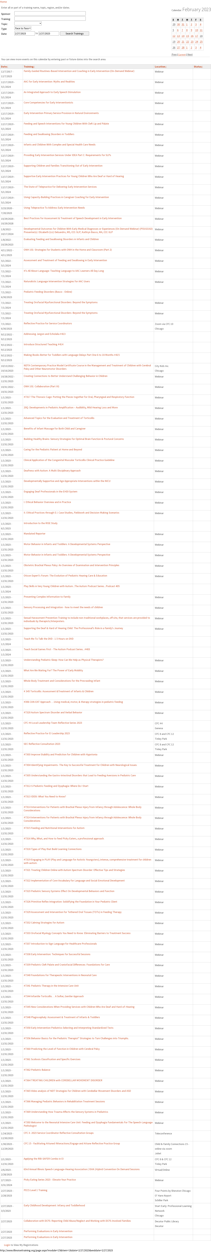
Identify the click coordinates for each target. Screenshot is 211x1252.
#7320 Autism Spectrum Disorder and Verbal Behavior (53, 712)
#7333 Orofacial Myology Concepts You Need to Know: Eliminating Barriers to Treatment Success (77, 933)
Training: (6, 19)
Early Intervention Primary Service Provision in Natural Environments (61, 113)
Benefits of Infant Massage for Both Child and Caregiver (55, 428)
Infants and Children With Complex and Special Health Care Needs (60, 144)
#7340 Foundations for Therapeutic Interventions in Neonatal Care (60, 975)
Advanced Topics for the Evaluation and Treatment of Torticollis (59, 418)
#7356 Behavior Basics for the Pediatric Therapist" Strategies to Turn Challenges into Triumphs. (76, 1038)
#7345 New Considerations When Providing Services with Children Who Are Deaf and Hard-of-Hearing (79, 1006)
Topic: (4, 24)
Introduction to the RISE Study (40, 523)
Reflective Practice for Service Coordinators (48, 323)
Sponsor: (6, 14)
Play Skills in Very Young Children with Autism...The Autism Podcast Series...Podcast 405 (72, 586)
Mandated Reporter (34, 533)
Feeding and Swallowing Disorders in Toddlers (49, 134)
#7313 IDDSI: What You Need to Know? (45, 796)
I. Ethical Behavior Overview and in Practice (47, 502)
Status (198, 66)
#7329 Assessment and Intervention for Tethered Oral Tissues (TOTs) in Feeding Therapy (72, 912)
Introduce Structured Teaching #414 (43, 344)
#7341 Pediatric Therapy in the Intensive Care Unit (51, 985)
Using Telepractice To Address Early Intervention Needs (54, 207)
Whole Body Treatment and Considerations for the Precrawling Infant (62, 680)
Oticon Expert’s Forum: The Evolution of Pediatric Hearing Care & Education (65, 575)
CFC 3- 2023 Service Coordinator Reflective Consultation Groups (59, 1133)
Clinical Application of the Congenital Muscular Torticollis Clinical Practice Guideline (69, 460)
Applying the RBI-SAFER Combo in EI (44, 1158)
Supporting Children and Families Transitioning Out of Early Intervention (63, 165)
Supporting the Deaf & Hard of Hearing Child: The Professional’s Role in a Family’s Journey (73, 628)
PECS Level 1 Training (35, 1190)
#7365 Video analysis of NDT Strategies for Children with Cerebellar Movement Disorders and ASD (77, 1090)
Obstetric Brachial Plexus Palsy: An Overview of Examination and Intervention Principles (71, 565)
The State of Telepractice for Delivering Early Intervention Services (60, 186)
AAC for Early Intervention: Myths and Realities (49, 81)
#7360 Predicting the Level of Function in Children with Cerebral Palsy (62, 1048)
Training (29, 66)
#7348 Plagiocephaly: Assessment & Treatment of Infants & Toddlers (62, 1017)
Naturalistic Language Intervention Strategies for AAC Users (57, 281)
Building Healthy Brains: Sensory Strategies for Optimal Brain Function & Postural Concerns (74, 439)
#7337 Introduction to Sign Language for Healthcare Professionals (60, 943)
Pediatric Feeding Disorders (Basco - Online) (48, 291)
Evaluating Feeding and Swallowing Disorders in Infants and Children (61, 239)
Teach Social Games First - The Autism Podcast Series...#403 (57, 649)
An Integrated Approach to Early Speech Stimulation (52, 92)
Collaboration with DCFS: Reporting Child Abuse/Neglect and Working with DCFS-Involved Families (77, 1220)
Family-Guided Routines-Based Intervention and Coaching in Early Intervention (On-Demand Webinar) (79, 71)
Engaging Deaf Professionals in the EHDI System (50, 491)
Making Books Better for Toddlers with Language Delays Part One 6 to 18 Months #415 (72, 355)
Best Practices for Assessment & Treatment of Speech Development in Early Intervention (73, 218)
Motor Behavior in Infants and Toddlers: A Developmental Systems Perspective (67, 544)
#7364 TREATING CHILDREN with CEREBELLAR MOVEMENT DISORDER (63, 1080)
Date (4, 66)
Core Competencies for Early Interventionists (48, 102)
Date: (4, 33)
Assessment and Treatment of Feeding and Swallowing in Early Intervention (65, 260)
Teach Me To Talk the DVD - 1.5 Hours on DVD (48, 638)
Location (161, 66)
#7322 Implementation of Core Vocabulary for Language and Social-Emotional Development (74, 880)
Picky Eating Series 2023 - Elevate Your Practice (50, 1179)
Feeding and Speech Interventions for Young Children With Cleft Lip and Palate (66, 123)
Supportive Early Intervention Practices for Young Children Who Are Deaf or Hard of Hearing (74, 176)
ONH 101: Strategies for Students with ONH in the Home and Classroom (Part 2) (68, 249)
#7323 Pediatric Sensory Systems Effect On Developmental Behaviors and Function (69, 891)
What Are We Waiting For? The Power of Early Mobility (53, 670)
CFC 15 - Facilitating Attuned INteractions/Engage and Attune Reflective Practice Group (72, 1143)
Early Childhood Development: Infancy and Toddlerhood (54, 1205)
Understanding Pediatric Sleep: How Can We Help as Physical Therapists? (64, 659)
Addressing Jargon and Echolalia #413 (44, 334)
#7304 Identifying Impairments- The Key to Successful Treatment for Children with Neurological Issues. (80, 765)
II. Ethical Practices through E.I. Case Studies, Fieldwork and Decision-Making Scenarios (71, 512)
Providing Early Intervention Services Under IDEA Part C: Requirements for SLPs (67, 155)
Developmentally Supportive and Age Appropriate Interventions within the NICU (67, 481)
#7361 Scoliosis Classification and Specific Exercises (52, 1059)
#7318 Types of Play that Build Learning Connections (53, 849)
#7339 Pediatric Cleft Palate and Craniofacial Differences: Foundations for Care (67, 964)
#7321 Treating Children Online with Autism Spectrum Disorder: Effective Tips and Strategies (74, 870)
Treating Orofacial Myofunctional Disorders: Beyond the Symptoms (61, 302)
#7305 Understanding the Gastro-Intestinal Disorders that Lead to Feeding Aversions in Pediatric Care (80, 775)
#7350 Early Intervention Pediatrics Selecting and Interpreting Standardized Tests (68, 1027)
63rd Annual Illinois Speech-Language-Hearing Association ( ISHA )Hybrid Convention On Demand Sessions (82, 1169)
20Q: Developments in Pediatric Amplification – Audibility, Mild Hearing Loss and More (71, 407)
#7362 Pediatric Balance (37, 1069)
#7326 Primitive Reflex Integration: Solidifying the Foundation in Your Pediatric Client (70, 901)
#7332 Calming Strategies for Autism (44, 922)
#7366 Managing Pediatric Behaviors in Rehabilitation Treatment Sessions (64, 1101)
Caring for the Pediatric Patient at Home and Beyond (53, 449)
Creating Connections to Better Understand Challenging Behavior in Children (65, 376)
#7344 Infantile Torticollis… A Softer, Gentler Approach (54, 996)
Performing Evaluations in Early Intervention (48, 1231)
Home (3, 1)
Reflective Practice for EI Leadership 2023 (47, 733)
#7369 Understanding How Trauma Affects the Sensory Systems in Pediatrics (66, 1111)
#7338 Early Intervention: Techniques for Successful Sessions (57, 954)
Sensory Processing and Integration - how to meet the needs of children (63, 607)
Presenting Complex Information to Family (47, 596)
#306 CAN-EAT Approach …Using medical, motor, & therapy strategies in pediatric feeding (73, 701)
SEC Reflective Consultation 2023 (42, 744)
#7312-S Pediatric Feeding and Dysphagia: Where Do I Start (56, 786)
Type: (4, 28)
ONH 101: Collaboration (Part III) (41, 386)
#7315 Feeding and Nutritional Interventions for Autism (54, 828)
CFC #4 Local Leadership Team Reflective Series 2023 (53, 722)
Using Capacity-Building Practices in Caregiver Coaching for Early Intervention (66, 197)
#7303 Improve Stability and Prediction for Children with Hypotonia (60, 754)
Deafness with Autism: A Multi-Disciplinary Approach (52, 470)
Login (7, 1245)
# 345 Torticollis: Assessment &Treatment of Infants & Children (58, 691)
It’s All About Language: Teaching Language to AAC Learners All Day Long (64, 270)
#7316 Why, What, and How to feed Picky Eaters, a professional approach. (64, 838)
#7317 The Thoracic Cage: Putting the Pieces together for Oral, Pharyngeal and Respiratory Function (79, 397)
